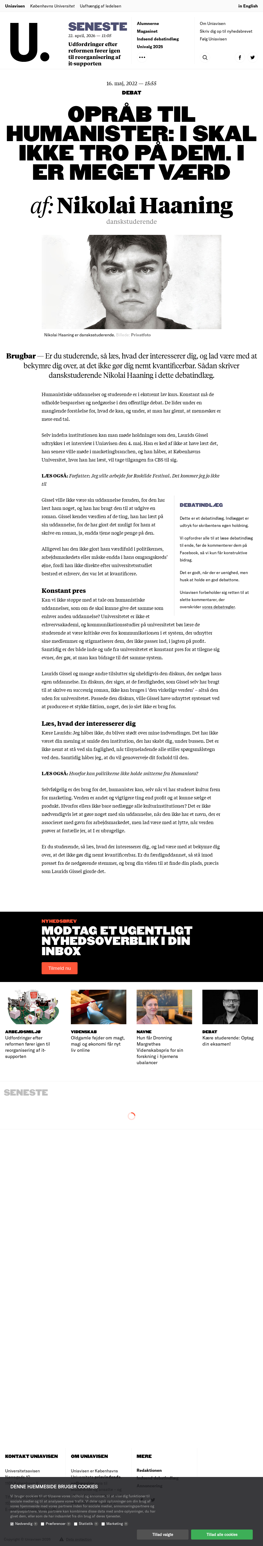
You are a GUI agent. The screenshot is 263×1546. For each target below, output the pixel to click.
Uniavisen (15, 5)
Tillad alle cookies (221, 1534)
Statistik (88, 1523)
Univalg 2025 (150, 46)
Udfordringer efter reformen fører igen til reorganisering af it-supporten (94, 53)
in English (248, 5)
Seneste (97, 27)
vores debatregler (218, 606)
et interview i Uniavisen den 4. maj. (104, 443)
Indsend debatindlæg (158, 38)
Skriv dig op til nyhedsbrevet (226, 31)
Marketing (117, 1523)
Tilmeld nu (59, 968)
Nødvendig (26, 1523)
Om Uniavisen (213, 23)
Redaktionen (149, 1470)
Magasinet (147, 31)
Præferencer (58, 1523)
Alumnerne (148, 23)
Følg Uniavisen (213, 38)
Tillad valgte (162, 1534)
